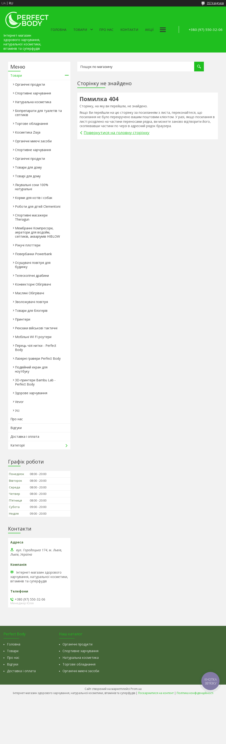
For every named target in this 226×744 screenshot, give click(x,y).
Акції (149, 29)
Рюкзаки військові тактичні (36, 328)
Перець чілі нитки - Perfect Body (35, 347)
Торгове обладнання (31, 123)
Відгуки (16, 428)
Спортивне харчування (33, 93)
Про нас (106, 29)
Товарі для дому (28, 176)
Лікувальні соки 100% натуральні (31, 187)
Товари (80, 29)
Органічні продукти (30, 84)
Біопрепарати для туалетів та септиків (38, 112)
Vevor (19, 402)
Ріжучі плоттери (27, 245)
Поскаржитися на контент (156, 693)
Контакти (129, 29)
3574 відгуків (215, 3)
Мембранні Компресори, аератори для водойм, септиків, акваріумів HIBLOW (37, 232)
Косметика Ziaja (27, 132)
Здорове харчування (31, 393)
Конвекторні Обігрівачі (33, 284)
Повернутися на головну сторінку (116, 132)
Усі (17, 410)
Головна (58, 29)
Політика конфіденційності (195, 693)
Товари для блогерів (31, 310)
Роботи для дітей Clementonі (37, 206)
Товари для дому (28, 167)
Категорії (17, 445)
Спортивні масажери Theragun (31, 217)
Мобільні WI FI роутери (33, 337)
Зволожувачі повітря (31, 302)
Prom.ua (136, 689)
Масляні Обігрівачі (29, 293)
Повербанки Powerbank (33, 254)
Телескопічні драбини (32, 275)
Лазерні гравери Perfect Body (38, 358)
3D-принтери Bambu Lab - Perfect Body (35, 382)
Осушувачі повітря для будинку (33, 264)
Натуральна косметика (33, 102)
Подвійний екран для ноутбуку (31, 369)
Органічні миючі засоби (33, 141)
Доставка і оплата (24, 436)
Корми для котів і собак (33, 197)
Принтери (22, 319)
